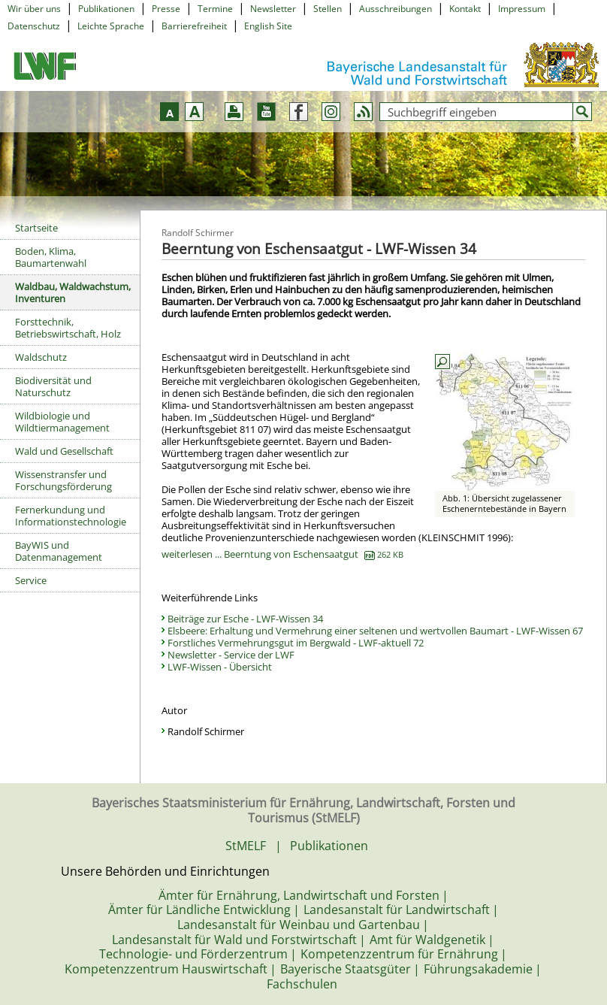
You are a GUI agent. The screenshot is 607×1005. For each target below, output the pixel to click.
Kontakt (465, 8)
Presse (166, 8)
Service (31, 580)
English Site (268, 26)
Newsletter (273, 8)
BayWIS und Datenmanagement (58, 551)
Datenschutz (34, 26)
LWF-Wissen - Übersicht (220, 667)
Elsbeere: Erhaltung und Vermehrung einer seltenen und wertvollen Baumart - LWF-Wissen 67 (375, 630)
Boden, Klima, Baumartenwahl (50, 257)
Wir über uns (34, 8)
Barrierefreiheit (194, 26)
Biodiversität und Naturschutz (53, 386)
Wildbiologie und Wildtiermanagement (62, 421)
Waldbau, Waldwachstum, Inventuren (73, 292)
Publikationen (106, 8)
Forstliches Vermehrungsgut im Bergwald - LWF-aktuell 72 (296, 642)
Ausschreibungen (395, 8)
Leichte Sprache (110, 26)
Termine (215, 8)
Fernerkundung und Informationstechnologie (70, 515)
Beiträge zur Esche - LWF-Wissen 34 (245, 618)
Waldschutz (41, 357)
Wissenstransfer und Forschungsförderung (63, 480)
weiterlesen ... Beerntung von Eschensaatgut (282, 554)
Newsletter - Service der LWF (231, 654)
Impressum (521, 8)
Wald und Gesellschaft (64, 451)
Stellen (327, 8)
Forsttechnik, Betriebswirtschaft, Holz (68, 328)
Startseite (36, 228)
